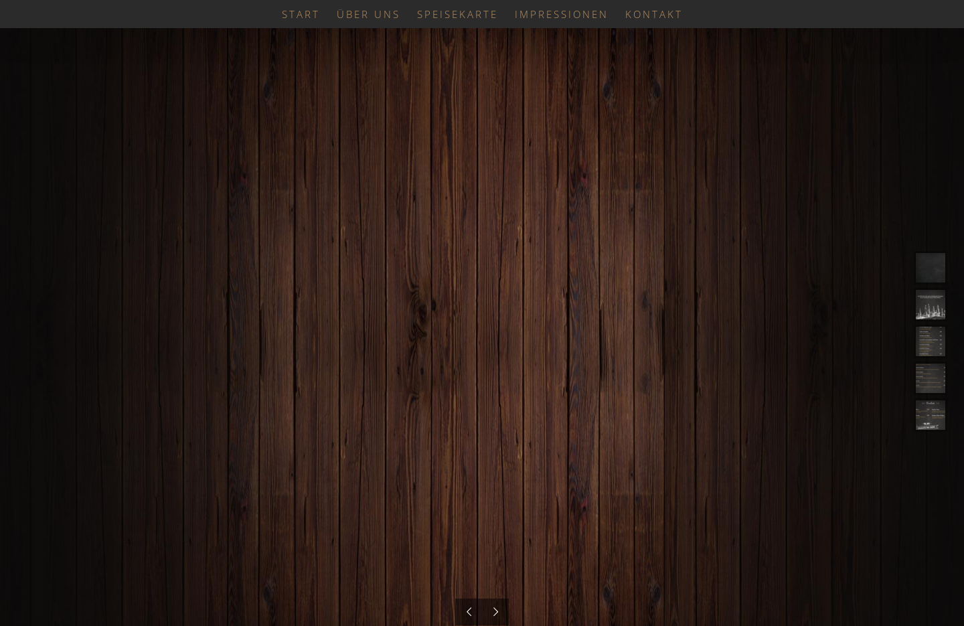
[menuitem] (309, 14)
